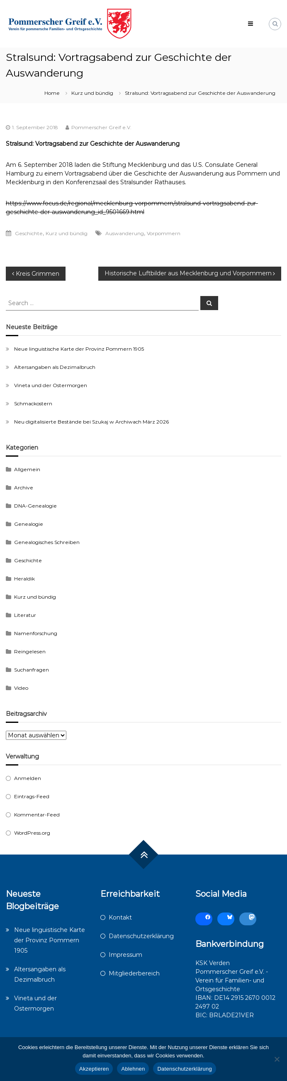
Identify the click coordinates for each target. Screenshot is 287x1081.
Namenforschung (35, 633)
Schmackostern (33, 403)
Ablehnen (133, 1069)
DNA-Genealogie (35, 506)
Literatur (25, 615)
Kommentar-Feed (37, 814)
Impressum (125, 954)
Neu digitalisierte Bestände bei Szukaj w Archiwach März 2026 (91, 422)
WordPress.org (32, 833)
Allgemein (27, 469)
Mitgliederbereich (134, 973)
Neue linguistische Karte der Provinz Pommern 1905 (79, 349)
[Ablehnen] (276, 1059)
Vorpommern (163, 233)
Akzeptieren (94, 1069)
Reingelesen (30, 651)
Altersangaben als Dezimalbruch (54, 367)
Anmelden (27, 778)
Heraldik (24, 578)
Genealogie (28, 524)
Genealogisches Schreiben (47, 542)
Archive (23, 487)
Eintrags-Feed (31, 796)
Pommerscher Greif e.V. (101, 127)
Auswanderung (124, 233)
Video (21, 688)
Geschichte (29, 233)
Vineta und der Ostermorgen (50, 385)
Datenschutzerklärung (141, 936)
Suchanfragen (31, 670)
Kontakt (120, 917)
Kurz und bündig (92, 93)
